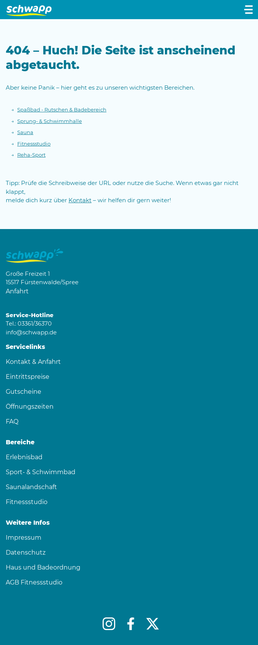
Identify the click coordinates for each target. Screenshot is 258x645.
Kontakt (80, 200)
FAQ (12, 421)
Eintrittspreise (27, 376)
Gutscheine (23, 391)
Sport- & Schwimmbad (40, 472)
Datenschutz (26, 552)
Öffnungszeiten (30, 406)
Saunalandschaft (31, 487)
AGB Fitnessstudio (34, 582)
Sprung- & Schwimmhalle (49, 121)
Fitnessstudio (34, 144)
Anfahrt (17, 291)
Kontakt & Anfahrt (33, 361)
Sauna (25, 132)
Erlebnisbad (24, 457)
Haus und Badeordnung (43, 567)
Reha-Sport (31, 155)
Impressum (23, 537)
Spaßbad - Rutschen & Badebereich (61, 109)
